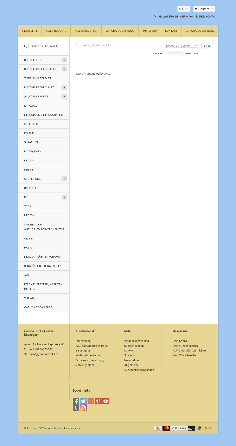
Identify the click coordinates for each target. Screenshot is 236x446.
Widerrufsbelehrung (88, 355)
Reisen (28, 169)
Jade (27, 275)
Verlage (29, 298)
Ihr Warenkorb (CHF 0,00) (173, 16)
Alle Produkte (56, 30)
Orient (29, 238)
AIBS (108, 45)
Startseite (30, 30)
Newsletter (131, 360)
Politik (29, 133)
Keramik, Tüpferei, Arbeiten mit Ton (43, 287)
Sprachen (31, 142)
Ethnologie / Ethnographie (43, 114)
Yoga (27, 206)
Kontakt (171, 30)
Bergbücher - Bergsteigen (43, 265)
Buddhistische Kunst (39, 87)
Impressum (149, 30)
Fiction (29, 160)
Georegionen (33, 178)
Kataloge (30, 105)
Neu (26, 197)
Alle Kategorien (86, 30)
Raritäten (31, 187)
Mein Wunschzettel (185, 355)
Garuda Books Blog (120, 30)
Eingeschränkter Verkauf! (42, 256)
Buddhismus (32, 60)
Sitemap (129, 355)
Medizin (29, 215)
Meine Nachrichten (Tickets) (190, 350)
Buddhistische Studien (40, 69)
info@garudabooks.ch (44, 354)
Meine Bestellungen (185, 345)
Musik (28, 247)
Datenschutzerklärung (90, 360)
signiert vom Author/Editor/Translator (44, 227)
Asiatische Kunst (36, 96)
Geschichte (32, 124)
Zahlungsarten (85, 365)
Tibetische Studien (37, 78)
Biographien (32, 151)
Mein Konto (205, 16)
